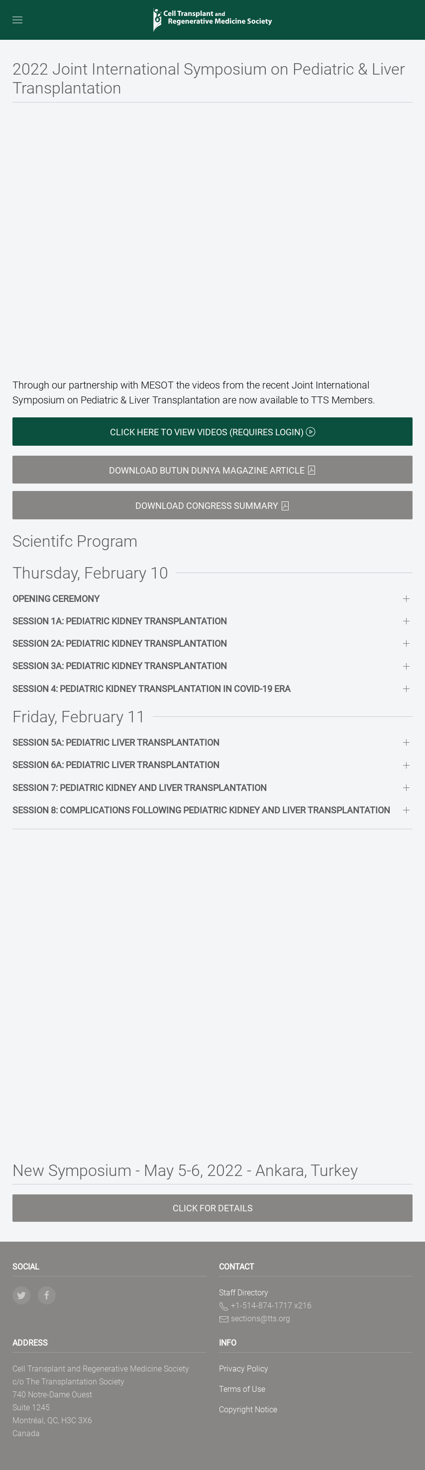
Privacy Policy (243, 1368)
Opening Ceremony (56, 598)
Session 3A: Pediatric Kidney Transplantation (119, 666)
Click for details (213, 1208)
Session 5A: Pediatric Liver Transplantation (115, 742)
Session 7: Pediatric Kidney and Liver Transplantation (139, 788)
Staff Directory (243, 1292)
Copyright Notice (248, 1409)
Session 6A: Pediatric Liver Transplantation (115, 765)
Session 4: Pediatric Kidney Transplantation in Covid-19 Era (151, 689)
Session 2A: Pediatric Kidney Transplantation (119, 643)
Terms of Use (242, 1389)
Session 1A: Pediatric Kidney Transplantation (119, 621)
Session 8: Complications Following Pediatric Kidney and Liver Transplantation (201, 810)
